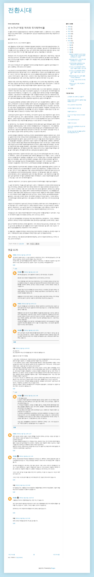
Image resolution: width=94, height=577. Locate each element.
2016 (69, 33)
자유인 (14, 255)
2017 (69, 31)
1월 (70, 52)
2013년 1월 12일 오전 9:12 (26, 497)
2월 (70, 49)
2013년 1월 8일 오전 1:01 (26, 456)
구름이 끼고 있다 (72, 123)
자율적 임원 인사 (72, 111)
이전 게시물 (56, 554)
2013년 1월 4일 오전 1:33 (31, 272)
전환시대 (20, 10)
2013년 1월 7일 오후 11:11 (29, 303)
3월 (70, 47)
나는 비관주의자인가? (73, 119)
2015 (69, 36)
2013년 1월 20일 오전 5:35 (23, 518)
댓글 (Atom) (19, 557)
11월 (70, 43)
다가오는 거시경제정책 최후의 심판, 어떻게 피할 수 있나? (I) (77, 72)
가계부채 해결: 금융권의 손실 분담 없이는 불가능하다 (77, 63)
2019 (69, 26)
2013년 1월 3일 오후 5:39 (24, 255)
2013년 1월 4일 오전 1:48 (31, 395)
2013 (69, 40)
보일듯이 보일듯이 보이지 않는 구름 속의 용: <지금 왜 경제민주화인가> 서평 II (77, 56)
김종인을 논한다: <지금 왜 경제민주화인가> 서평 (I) (77, 60)
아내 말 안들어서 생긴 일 (74, 108)
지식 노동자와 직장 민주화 (75, 105)
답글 (14, 265)
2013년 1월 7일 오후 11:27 (24, 433)
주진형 (19, 272)
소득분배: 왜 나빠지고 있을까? (76, 96)
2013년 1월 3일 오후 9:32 (23, 348)
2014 (69, 38)
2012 (69, 88)
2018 (69, 29)
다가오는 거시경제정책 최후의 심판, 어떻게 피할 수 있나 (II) (77, 67)
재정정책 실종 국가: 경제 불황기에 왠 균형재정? (77, 76)
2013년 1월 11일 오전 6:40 (23, 485)
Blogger (53, 568)
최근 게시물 (11, 554)
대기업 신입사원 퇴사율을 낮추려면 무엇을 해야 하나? (76, 131)
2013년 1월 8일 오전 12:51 (31, 330)
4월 (70, 45)
